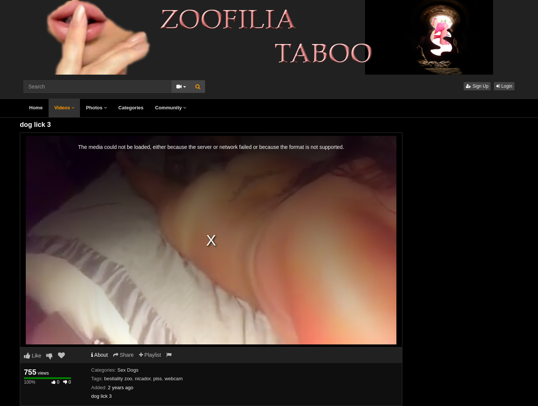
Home (36, 107)
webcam (174, 378)
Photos (96, 107)
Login (504, 86)
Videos (64, 107)
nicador (143, 378)
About (99, 355)
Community (170, 107)
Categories (130, 107)
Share (123, 355)
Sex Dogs (127, 370)
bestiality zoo (118, 378)
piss (157, 378)
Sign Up (477, 86)
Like (32, 356)
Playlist (150, 355)
